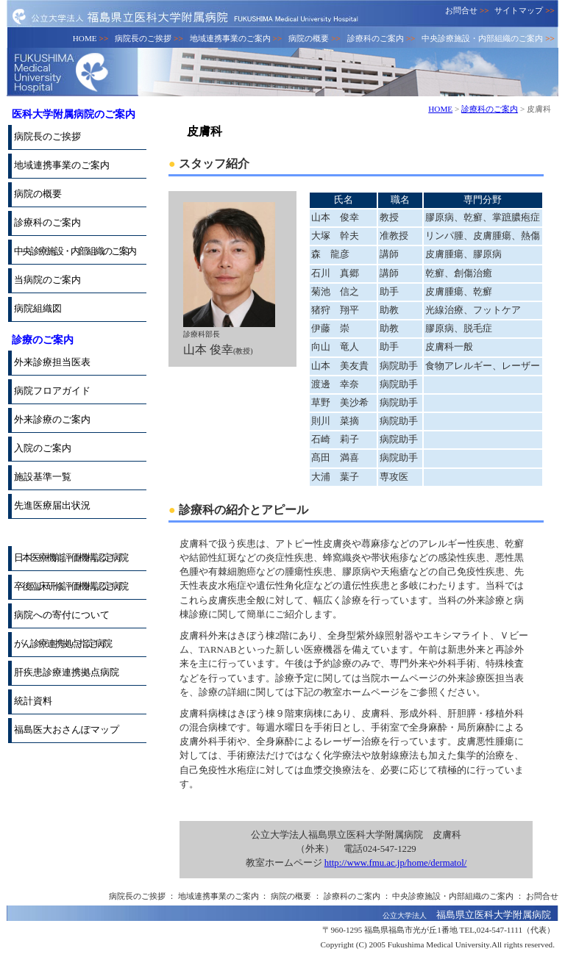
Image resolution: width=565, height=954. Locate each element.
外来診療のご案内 (52, 420)
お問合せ (467, 10)
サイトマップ (524, 10)
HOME (91, 38)
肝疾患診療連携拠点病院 (66, 672)
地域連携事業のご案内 (236, 38)
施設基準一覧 (42, 477)
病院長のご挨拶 (149, 38)
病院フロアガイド (52, 391)
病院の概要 (314, 38)
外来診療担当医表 (52, 362)
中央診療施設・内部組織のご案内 (488, 38)
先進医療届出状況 (52, 506)
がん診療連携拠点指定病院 (62, 644)
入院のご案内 (42, 448)
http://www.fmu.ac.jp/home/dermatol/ (395, 863)
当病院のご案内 (47, 280)
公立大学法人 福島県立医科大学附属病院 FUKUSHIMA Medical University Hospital (184, 16)
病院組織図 (38, 309)
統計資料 (33, 701)
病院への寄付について (62, 615)
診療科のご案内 (381, 38)
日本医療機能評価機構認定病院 (70, 558)
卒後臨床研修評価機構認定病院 (70, 586)
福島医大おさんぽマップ (66, 730)
